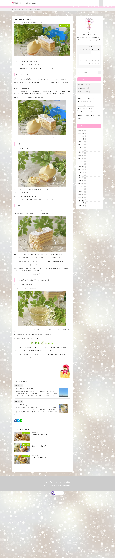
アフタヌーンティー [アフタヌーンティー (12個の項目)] (83, 101)
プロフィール (53, 482)
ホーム (45, 482)
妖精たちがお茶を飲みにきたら (62, 485)
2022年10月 (82, 139)
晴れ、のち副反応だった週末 (24, 388)
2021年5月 (82, 186)
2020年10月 (82, 206)
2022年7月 (82, 147)
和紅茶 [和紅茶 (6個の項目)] (80, 115)
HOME (14, 9)
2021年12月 (82, 167)
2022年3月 (82, 158)
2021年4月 (82, 189)
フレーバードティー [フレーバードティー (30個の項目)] (92, 111)
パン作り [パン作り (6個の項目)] (92, 108)
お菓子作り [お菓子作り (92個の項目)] (81, 98)
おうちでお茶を (22, 9)
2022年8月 (82, 144)
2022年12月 (82, 133)
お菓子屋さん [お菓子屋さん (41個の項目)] (91, 98)
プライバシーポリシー (65, 482)
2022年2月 (82, 161)
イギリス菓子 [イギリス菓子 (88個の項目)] (82, 105)
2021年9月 (82, 175)
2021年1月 (82, 197)
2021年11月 (82, 169)
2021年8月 (82, 178)
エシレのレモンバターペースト (25, 405)
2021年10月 (82, 172)
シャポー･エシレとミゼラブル (34, 9)
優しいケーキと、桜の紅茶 (39, 446)
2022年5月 (82, 153)
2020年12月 (82, 200)
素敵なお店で (84, 88)
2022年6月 (82, 150)
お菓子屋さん (35, 22)
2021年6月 (82, 183)
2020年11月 (82, 203)
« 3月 (80, 65)
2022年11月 (82, 136)
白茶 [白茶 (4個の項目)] (93, 115)
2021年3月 (82, 192)
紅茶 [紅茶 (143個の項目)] (99, 115)
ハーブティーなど (42, 22)
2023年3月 (82, 130)
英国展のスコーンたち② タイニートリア (43, 434)
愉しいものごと (85, 92)
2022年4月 (82, 156)
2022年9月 (82, 142)
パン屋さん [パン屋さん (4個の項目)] (81, 111)
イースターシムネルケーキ (39, 457)
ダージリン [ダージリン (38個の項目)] (91, 105)
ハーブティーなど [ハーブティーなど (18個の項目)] (83, 108)
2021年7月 (82, 181)
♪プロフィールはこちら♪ (89, 34)
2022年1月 (82, 164)
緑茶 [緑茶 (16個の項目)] (80, 118)
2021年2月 (82, 194)
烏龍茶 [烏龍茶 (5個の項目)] (87, 115)
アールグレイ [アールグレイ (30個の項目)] (94, 101)
